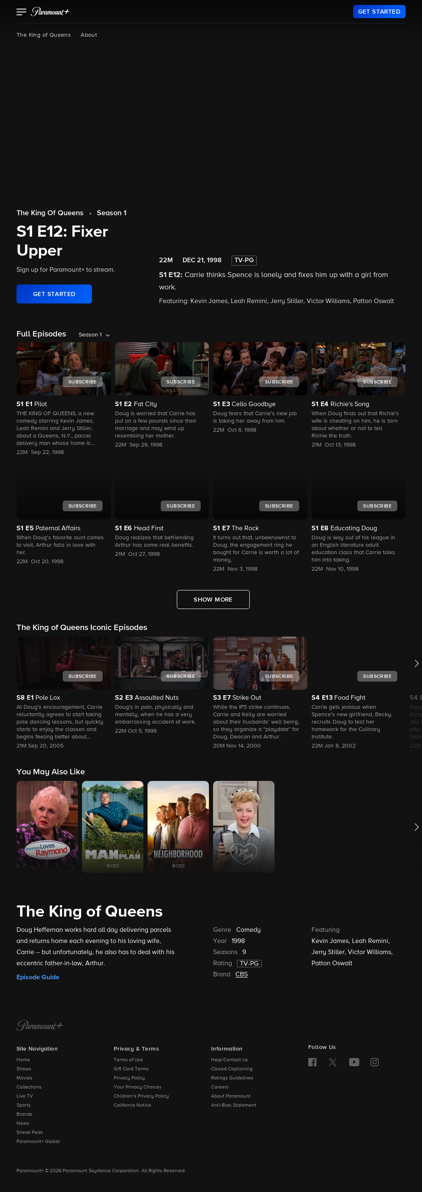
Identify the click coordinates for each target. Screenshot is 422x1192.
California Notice (132, 1105)
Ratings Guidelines (232, 1078)
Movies (24, 1078)
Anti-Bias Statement (233, 1105)
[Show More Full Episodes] (213, 599)
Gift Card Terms (131, 1069)
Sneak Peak (29, 1132)
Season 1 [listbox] (90, 335)
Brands (24, 1114)
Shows (23, 1069)
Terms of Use (128, 1060)
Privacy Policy (129, 1078)
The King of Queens (43, 35)
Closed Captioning (232, 1069)
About (89, 35)
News (22, 1123)
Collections (29, 1087)
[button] (21, 13)
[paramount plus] (50, 11)
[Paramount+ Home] (39, 1026)
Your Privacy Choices (138, 1087)
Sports (23, 1105)
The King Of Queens (50, 213)
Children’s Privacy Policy (141, 1096)
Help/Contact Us (229, 1060)
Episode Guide (37, 977)
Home (23, 1060)
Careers (220, 1087)
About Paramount (231, 1096)
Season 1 (112, 213)
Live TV (24, 1096)
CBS (241, 974)
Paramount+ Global (38, 1141)
